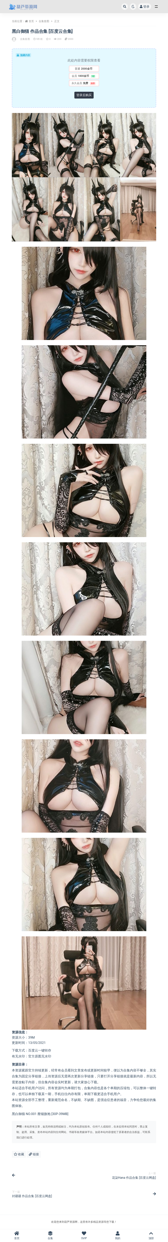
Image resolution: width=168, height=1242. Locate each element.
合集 (50, 1235)
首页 (31, 21)
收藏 (19, 1154)
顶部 (151, 1235)
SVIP (84, 1235)
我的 (118, 1235)
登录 (144, 6)
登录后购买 (84, 95)
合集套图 (44, 21)
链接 (34, 1154)
